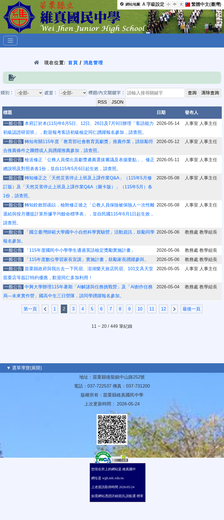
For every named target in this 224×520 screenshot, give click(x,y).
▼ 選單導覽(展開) (24, 367)
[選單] (10, 40)
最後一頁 (191, 309)
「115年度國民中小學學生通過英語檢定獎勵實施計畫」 (80, 250)
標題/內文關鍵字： (106, 93)
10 (140, 309)
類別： (7, 93)
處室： (51, 93)
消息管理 (93, 62)
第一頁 (30, 309)
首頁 (73, 62)
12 (163, 309)
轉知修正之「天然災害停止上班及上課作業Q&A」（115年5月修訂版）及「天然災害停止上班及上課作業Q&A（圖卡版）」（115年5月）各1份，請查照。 (77, 186)
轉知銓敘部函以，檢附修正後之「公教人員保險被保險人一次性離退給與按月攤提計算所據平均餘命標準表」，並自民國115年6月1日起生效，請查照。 (79, 214)
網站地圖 (132, 4)
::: (3, 367)
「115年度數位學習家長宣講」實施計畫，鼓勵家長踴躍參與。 (87, 259)
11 (151, 309)
